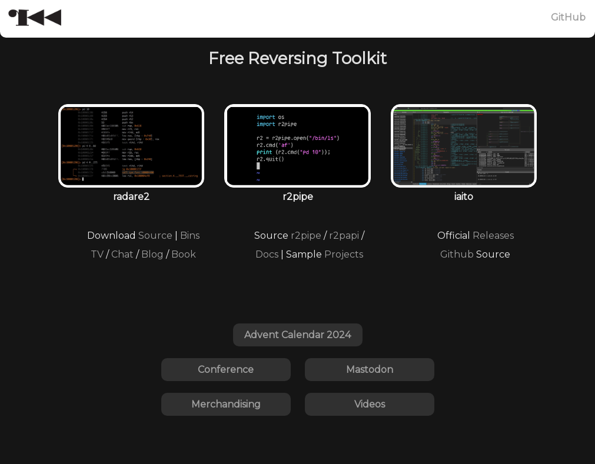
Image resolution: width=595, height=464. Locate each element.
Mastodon (369, 369)
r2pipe (306, 235)
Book (183, 254)
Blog (152, 254)
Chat (122, 254)
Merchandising (226, 404)
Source (155, 235)
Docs (266, 254)
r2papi (344, 235)
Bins (190, 235)
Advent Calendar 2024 (297, 335)
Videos (369, 404)
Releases (493, 235)
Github (457, 254)
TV (97, 254)
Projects (343, 254)
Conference (226, 369)
